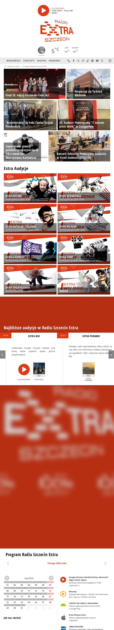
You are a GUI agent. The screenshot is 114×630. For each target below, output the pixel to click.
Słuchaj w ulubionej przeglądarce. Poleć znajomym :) (88, 581)
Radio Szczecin (11, 66)
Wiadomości (13, 60)
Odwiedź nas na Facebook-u (73, 61)
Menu (110, 61)
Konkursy (54, 60)
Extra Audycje (16, 168)
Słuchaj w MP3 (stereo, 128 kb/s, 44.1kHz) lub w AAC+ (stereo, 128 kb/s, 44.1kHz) (88, 594)
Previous (2, 354)
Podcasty (29, 60)
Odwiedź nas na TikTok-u (87, 61)
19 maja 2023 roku (56, 563)
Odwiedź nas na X (78, 61)
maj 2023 (28, 578)
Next (111, 354)
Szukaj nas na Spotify (92, 61)
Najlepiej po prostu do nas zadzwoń (68, 61)
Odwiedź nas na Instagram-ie (83, 61)
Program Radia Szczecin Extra (35, 66)
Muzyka (41, 60)
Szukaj (102, 61)
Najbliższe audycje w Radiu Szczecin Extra (41, 327)
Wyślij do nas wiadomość (97, 61)
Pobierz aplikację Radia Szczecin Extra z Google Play (84, 606)
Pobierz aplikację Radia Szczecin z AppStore (82, 618)
